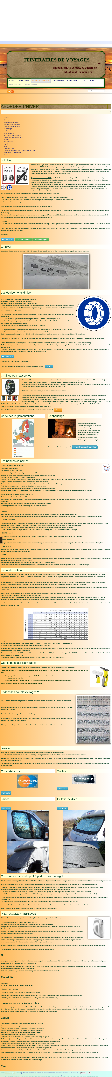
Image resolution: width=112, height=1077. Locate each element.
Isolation (6, 139)
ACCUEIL (12, 80)
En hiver (6, 120)
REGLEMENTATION (73, 80)
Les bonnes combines (10, 131)
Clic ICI (48, 366)
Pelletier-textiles (9, 148)
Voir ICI (58, 410)
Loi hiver (6, 118)
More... (77, 1072)
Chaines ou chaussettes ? (12, 124)
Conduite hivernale (23, 239)
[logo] (56, 64)
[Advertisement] (56, 15)
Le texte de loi (7, 239)
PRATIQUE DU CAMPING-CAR (40, 80)
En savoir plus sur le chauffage (85, 447)
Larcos (6, 146)
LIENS (84, 80)
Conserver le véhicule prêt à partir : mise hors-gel (19, 150)
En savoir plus (7, 356)
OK (89, 1072)
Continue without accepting (56, 1075)
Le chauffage (8, 129)
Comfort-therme (9, 142)
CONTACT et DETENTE (31, 85)
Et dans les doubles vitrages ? (13, 137)
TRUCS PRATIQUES (58, 80)
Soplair (6, 144)
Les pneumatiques (40, 239)
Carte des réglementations (12, 126)
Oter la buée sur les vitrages (12, 135)
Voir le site (6, 793)
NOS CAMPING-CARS (15, 85)
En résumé (7, 155)
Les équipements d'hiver (11, 122)
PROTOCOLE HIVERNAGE (12, 153)
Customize (83, 1072)
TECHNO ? (93, 80)
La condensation (9, 133)
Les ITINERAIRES (24, 80)
